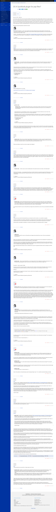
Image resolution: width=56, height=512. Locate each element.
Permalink (21, 42)
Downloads (2, 5)
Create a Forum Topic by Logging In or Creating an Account (18, 2)
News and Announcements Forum (4, 16)
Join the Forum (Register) (4, 22)
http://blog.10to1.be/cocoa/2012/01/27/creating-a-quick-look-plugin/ (24, 90)
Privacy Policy (33, 508)
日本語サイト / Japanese (4, 25)
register (48, 52)
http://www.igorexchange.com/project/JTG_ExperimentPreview (37, 382)
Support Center (3, 23)
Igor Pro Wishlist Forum (4, 14)
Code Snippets (3, 19)
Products (2, 2)
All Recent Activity (3, 11)
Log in (45, 52)
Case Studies (2, 8)
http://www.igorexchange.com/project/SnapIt (36, 34)
